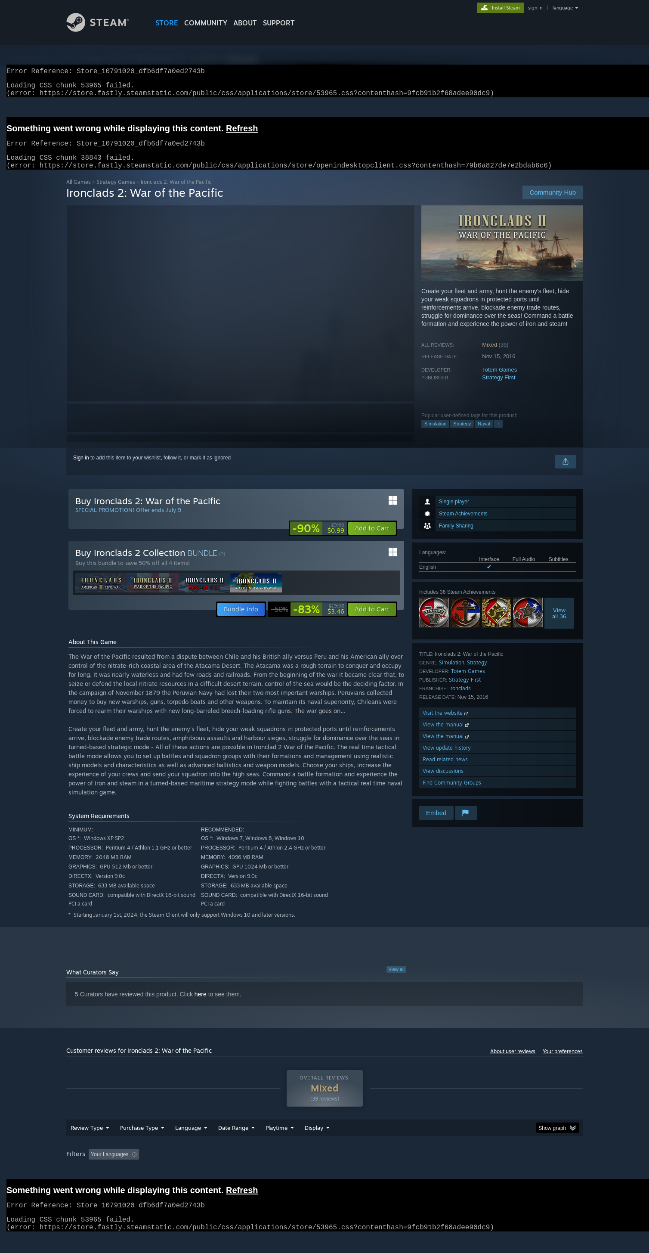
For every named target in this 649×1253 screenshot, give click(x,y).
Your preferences (563, 1061)
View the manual (446, 735)
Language (188, 1138)
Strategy (462, 434)
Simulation (435, 434)
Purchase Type (139, 1138)
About (245, 23)
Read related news (445, 769)
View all (396, 979)
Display (314, 1138)
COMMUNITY (205, 23)
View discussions (443, 781)
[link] (318, 539)
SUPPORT (279, 23)
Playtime (276, 1138)
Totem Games (499, 380)
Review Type (87, 1138)
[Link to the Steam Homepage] (104, 29)
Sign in (81, 468)
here (201, 1004)
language (563, 8)
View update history (447, 758)
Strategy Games (115, 192)
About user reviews (512, 1061)
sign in (535, 8)
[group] (324, 1165)
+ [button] (498, 434)
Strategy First (498, 388)
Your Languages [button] (109, 1165)
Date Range (233, 1138)
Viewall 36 (559, 623)
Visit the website (446, 723)
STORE (166, 23)
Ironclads (460, 698)
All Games (78, 192)
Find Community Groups (452, 793)
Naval (484, 434)
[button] (372, 539)
